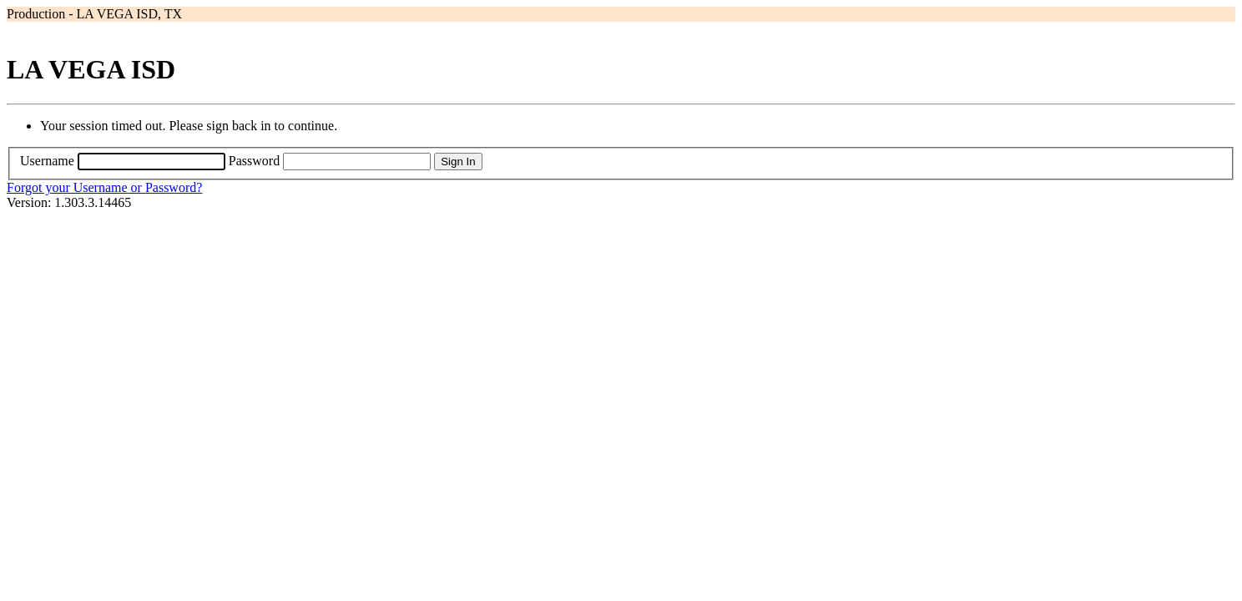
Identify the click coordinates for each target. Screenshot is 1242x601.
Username (47, 161)
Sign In (458, 161)
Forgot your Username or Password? (104, 187)
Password (254, 161)
